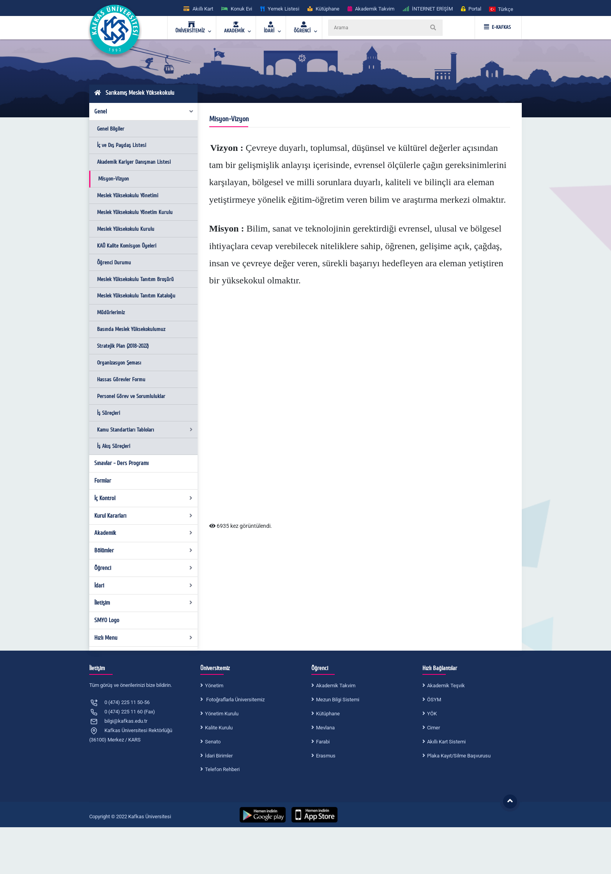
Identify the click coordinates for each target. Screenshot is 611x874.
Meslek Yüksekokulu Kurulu (125, 229)
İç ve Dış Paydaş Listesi (121, 145)
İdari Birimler (219, 756)
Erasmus (326, 756)
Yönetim (214, 685)
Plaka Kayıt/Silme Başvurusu (459, 756)
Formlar (102, 480)
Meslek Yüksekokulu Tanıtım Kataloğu (136, 295)
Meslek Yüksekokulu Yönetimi (127, 195)
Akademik (143, 532)
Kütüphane (328, 714)
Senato (213, 742)
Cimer (433, 728)
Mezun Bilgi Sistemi (337, 699)
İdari (143, 585)
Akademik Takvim (335, 685)
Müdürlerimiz (111, 312)
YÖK (432, 714)
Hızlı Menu (143, 637)
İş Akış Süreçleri (113, 446)
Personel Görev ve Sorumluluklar (131, 396)
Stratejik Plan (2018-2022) (122, 346)
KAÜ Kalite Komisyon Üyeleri (126, 245)
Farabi (323, 742)
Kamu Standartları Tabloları (144, 429)
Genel (144, 111)
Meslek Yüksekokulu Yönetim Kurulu (135, 212)
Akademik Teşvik (446, 685)
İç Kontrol (143, 498)
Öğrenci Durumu (114, 262)
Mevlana (325, 728)
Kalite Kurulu (219, 728)
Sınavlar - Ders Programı (121, 463)
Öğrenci (143, 567)
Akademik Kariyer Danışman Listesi (134, 162)
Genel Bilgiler (110, 129)
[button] (501, 9)
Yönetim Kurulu (221, 714)
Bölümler (143, 550)
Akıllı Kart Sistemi (446, 742)
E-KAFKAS (497, 27)
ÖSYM (434, 699)
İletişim (143, 602)
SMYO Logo (106, 620)
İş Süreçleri (108, 413)
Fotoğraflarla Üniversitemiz (235, 699)
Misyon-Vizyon (113, 178)
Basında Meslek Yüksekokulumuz (131, 329)
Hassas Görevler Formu (121, 379)
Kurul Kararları (143, 515)
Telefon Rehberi (222, 769)
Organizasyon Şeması (119, 362)
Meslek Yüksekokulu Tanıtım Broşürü (135, 279)
